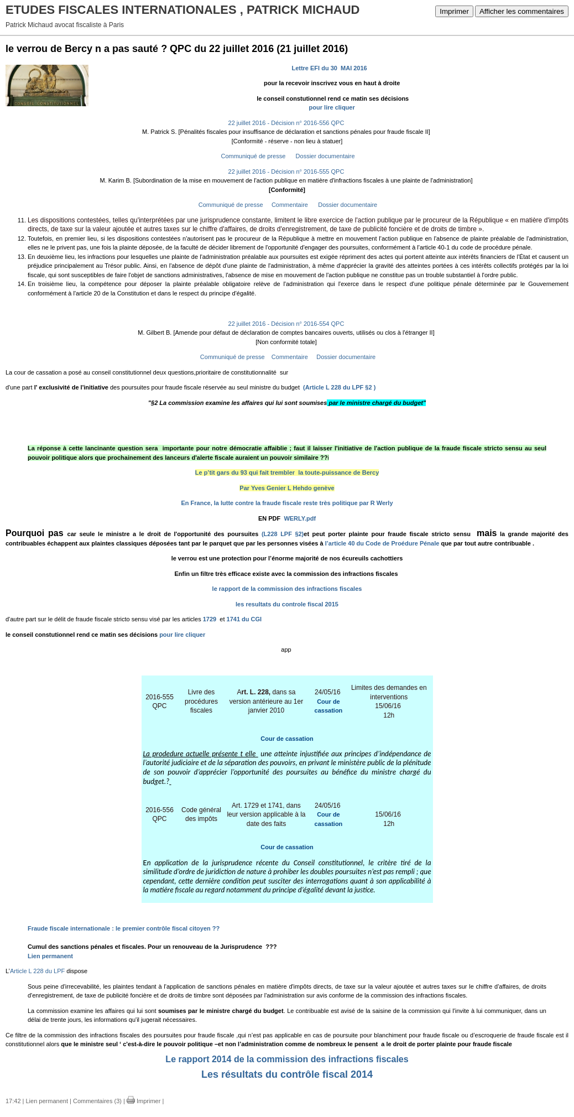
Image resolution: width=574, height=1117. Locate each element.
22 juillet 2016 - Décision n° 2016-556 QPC (286, 123)
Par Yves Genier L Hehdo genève (286, 488)
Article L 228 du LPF (37, 971)
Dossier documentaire (324, 156)
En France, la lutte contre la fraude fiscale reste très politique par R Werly (287, 503)
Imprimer (454, 11)
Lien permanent (50, 956)
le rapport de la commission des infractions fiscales (287, 588)
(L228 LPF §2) (281, 534)
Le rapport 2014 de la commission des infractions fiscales (286, 1059)
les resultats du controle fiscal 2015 (287, 604)
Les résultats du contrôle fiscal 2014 (287, 1074)
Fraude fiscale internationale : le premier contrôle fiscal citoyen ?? (124, 928)
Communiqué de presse (252, 156)
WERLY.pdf (300, 518)
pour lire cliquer (333, 107)
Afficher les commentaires (521, 11)
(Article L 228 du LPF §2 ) (339, 387)
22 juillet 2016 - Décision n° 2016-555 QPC (286, 171)
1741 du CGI (244, 619)
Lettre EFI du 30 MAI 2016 (330, 68)
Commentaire (289, 204)
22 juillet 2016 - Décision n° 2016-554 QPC (286, 323)
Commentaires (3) (97, 1101)
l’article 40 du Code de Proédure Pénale (383, 543)
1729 (210, 619)
